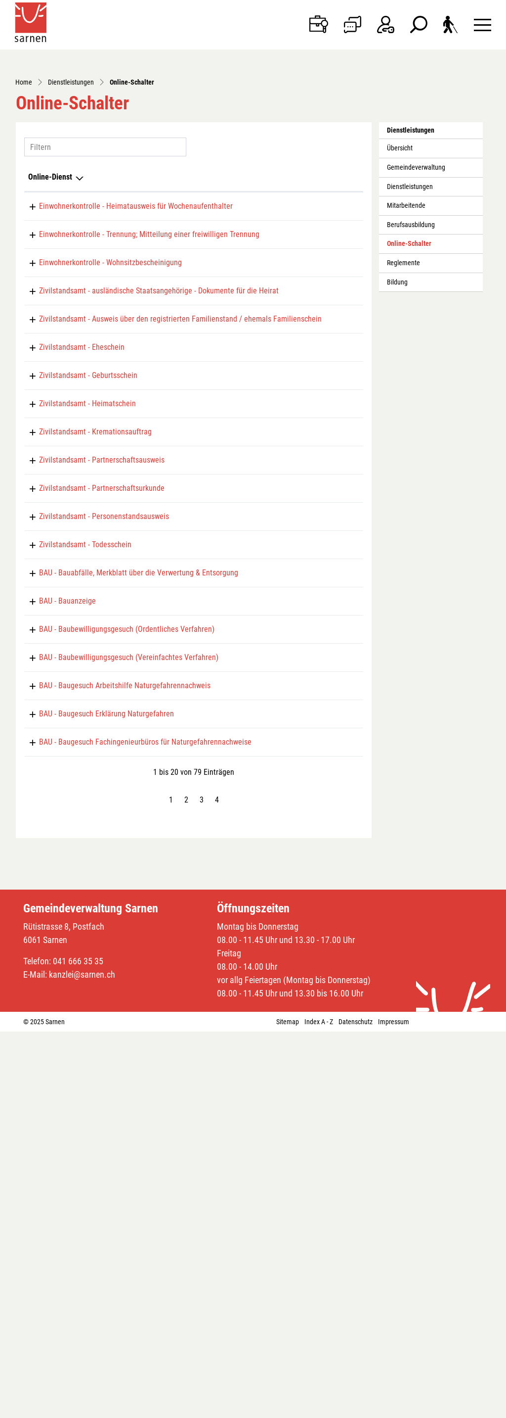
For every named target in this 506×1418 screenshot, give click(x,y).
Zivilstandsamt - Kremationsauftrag (84, 668)
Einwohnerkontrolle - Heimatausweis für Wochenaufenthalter (125, 299)
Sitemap (287, 1408)
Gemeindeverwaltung (416, 261)
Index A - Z (318, 1408)
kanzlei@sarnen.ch (82, 1361)
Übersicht (400, 242)
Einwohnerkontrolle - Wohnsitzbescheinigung (99, 386)
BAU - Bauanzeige (56, 933)
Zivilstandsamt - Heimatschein (76, 621)
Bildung (397, 376)
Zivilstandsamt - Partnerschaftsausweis (91, 705)
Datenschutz (355, 1408)
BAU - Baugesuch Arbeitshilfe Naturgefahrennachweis (114, 1043)
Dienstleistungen (410, 280)
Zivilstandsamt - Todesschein (74, 846)
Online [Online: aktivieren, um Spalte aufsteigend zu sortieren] (243, 270)
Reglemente (403, 356)
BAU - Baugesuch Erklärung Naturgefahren (95, 1080)
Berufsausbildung (411, 318)
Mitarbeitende (406, 299)
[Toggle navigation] (482, 24)
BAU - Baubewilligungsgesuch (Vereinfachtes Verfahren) (118, 1006)
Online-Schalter (408, 340)
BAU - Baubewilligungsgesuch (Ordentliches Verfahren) (116, 970)
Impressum (393, 1408)
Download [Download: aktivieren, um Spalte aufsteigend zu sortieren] (321, 270)
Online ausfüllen (274, 308)
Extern (339, 896)
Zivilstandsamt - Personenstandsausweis (93, 799)
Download (339, 350)
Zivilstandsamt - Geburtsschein (77, 574)
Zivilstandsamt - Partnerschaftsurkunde (91, 752)
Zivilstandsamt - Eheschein (71, 527)
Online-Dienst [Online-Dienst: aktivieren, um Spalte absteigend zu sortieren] (50, 270)
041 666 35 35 (78, 1347)
